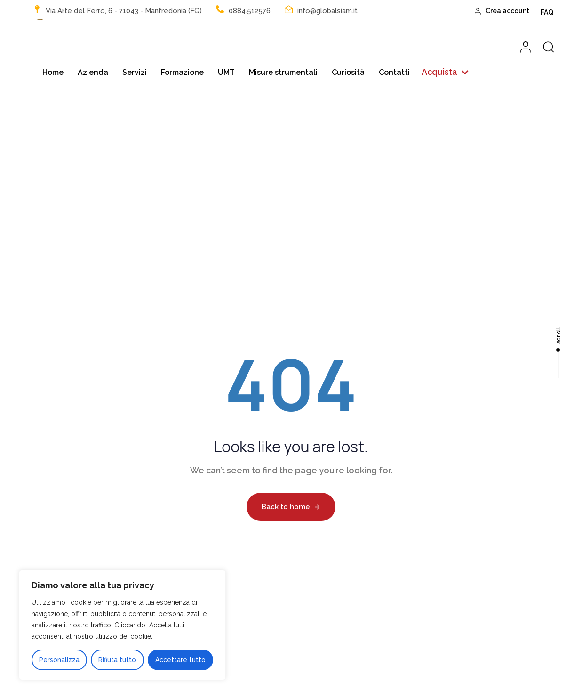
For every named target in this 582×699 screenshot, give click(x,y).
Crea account (502, 11)
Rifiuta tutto (117, 660)
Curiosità (348, 72)
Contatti (394, 72)
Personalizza (59, 660)
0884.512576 (250, 11)
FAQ (547, 12)
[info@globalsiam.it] (289, 9)
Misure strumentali (283, 72)
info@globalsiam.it (327, 11)
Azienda (93, 72)
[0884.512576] (220, 9)
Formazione (182, 72)
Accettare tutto (180, 660)
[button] (445, 72)
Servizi (134, 72)
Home (53, 72)
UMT (226, 72)
